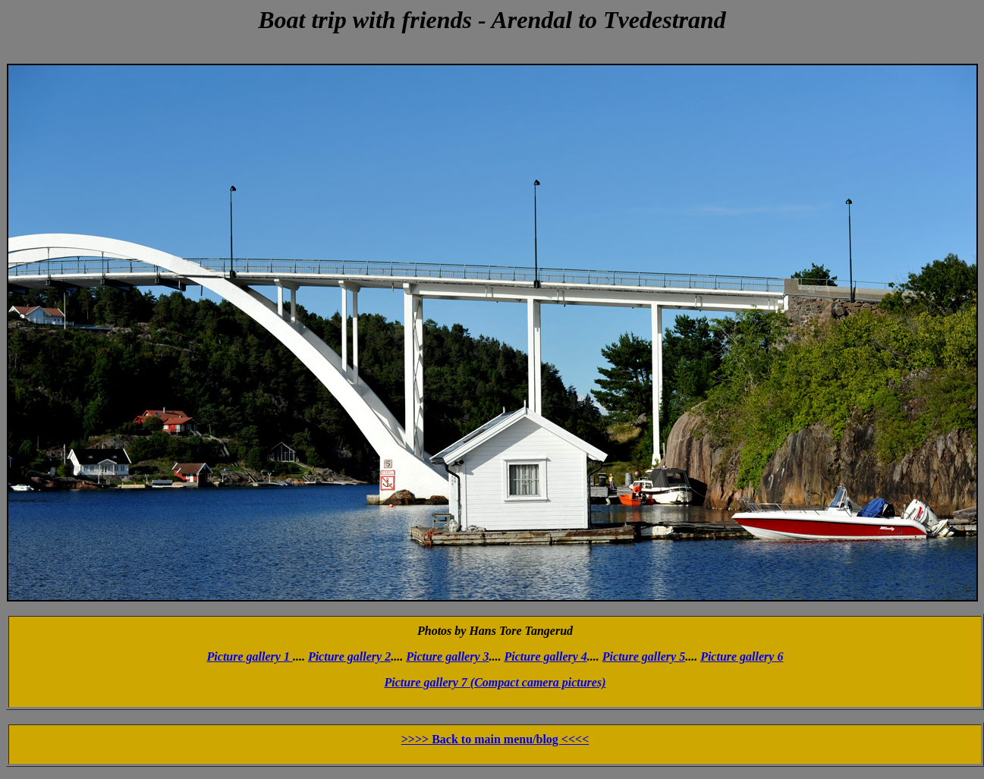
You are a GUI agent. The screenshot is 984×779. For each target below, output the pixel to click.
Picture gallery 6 (741, 656)
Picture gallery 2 (349, 656)
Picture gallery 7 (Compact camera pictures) (495, 682)
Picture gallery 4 (546, 656)
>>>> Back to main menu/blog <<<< (495, 739)
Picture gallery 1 (250, 656)
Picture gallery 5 (643, 656)
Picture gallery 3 (447, 656)
